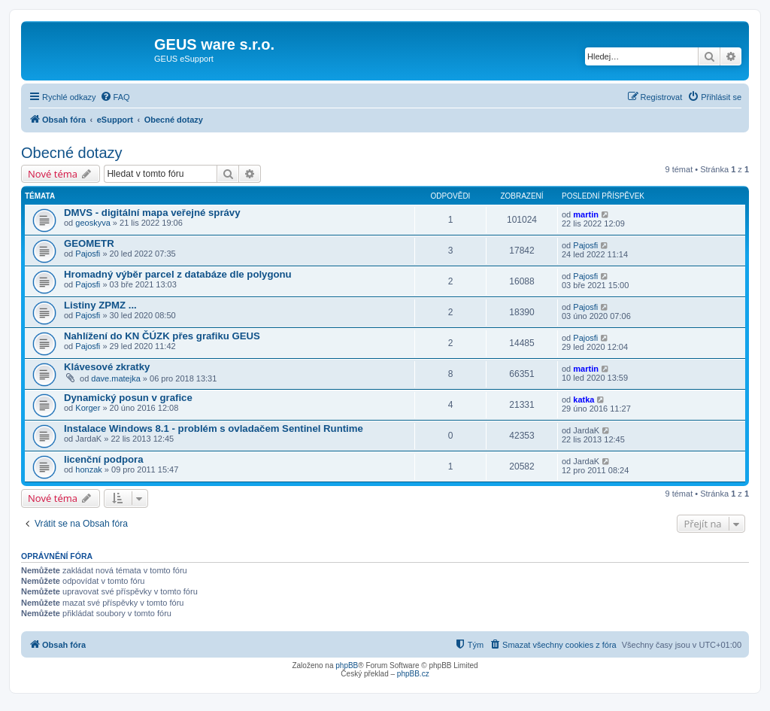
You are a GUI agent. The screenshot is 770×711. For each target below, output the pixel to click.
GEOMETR (89, 243)
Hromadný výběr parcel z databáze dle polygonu (178, 274)
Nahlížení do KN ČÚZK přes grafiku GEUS (162, 336)
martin (586, 214)
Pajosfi (87, 253)
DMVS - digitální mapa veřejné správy (152, 212)
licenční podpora (104, 459)
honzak (88, 469)
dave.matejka (115, 378)
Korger (87, 407)
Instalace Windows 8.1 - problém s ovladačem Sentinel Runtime (213, 428)
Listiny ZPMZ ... (100, 305)
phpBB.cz (413, 674)
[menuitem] (115, 97)
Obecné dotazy (72, 152)
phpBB (346, 665)
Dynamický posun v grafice (128, 397)
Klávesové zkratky (107, 366)
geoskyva (92, 222)
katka (583, 399)
